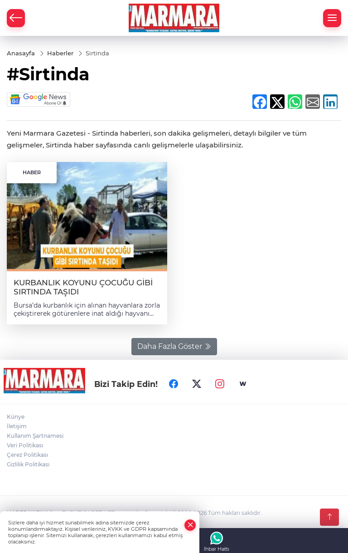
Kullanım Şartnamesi (35, 435)
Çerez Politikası (27, 454)
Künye (15, 416)
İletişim (17, 426)
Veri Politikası (25, 445)
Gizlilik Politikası (28, 464)
